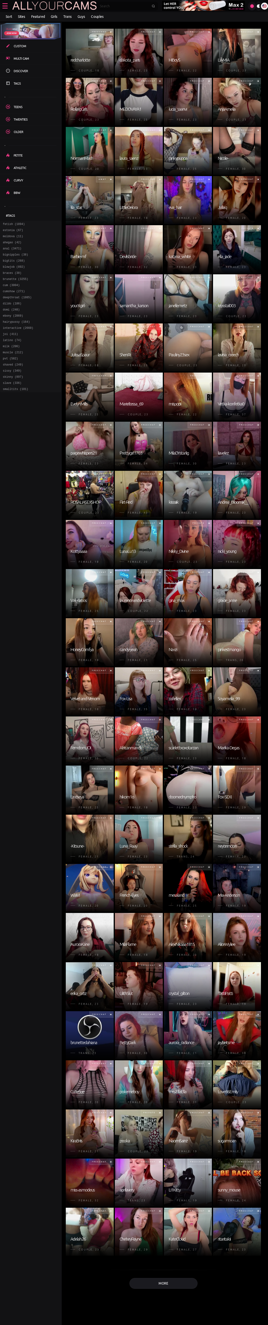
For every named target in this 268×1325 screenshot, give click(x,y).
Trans (67, 17)
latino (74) (12, 354)
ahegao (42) (12, 245)
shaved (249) (13, 381)
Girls (54, 17)
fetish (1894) (14, 225)
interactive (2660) (18, 340)
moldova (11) (13, 238)
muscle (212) (13, 368)
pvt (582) (10, 375)
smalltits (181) (15, 409)
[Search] (124, 6)
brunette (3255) (15, 286)
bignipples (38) (15, 259)
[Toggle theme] (258, 6)
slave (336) (12, 402)
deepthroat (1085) (17, 306)
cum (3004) (11, 293)
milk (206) (11, 361)
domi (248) (11, 320)
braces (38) (12, 279)
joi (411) (10, 347)
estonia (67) (13, 231)
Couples (97, 17)
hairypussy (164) (16, 334)
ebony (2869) (13, 327)
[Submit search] (153, 6)
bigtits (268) (14, 265)
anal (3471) (12, 252)
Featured (38, 17)
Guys (81, 17)
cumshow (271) (14, 300)
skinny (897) (13, 395)
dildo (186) (12, 313)
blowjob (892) (14, 272)
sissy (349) (12, 388)
